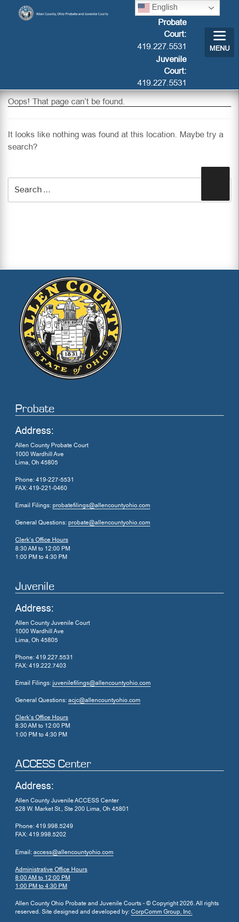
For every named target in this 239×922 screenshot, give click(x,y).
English (158, 8)
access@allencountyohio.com (73, 852)
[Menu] (219, 42)
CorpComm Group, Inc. (161, 912)
